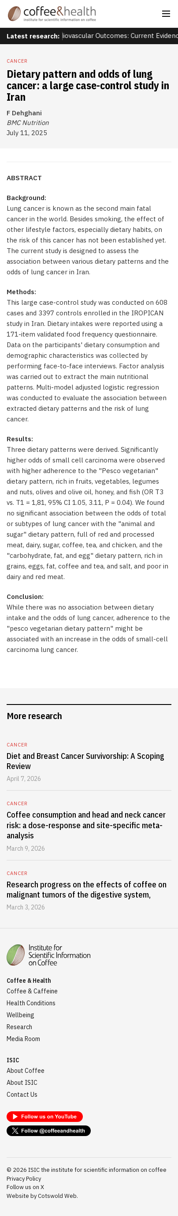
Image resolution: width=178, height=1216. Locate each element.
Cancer (17, 61)
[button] (166, 14)
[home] (52, 14)
